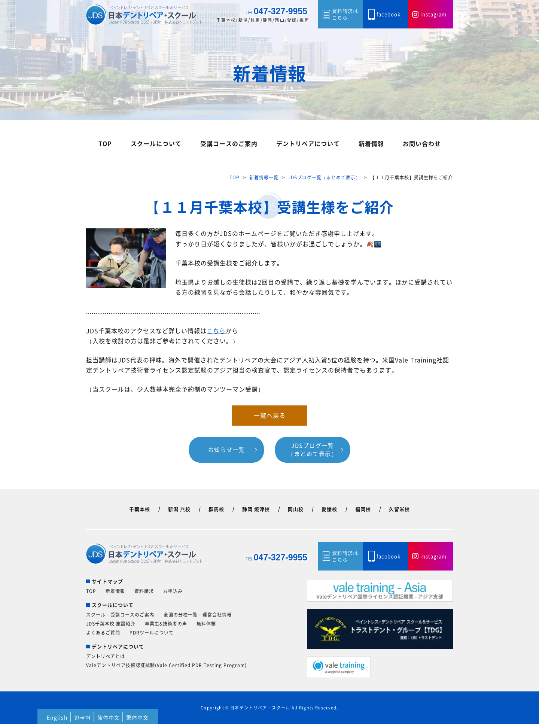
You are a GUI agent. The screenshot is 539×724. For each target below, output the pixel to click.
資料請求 (144, 591)
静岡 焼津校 (256, 508)
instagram (433, 14)
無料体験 (206, 623)
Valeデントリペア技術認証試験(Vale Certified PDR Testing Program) (166, 665)
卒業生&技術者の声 (166, 623)
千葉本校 (139, 508)
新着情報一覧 (263, 177)
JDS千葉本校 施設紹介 (110, 623)
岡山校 (296, 508)
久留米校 (399, 508)
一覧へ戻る (270, 415)
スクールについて (156, 143)
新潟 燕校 (179, 508)
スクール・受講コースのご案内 (120, 614)
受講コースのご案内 (229, 143)
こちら (216, 330)
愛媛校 (329, 508)
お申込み (173, 591)
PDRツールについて (152, 632)
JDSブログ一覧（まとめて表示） (324, 177)
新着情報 (371, 143)
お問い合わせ (422, 143)
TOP (105, 143)
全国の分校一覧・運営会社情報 (198, 614)
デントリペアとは (105, 656)
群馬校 (216, 508)
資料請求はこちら (345, 14)
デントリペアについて (308, 143)
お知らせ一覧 (226, 449)
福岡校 (363, 508)
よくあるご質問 (103, 632)
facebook (389, 14)
